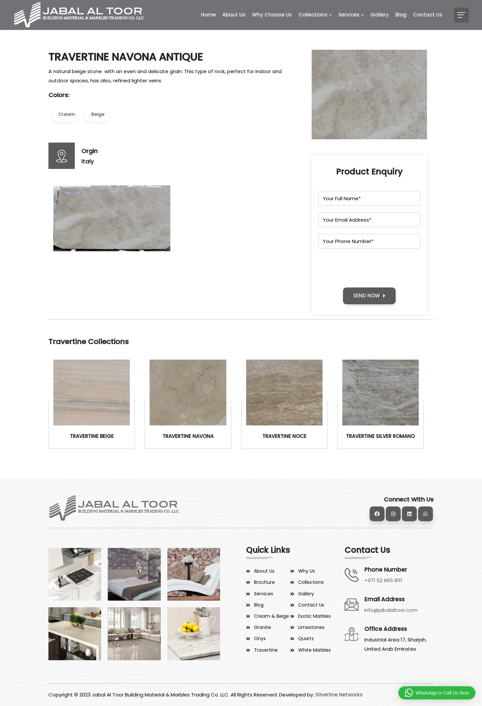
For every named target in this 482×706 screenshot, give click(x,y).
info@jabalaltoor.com (390, 610)
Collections (312, 14)
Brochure (264, 582)
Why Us (306, 571)
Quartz (306, 638)
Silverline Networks (339, 694)
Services (348, 14)
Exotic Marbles (314, 616)
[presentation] (368, 268)
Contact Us (427, 14)
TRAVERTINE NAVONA (187, 436)
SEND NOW (369, 295)
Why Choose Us (272, 14)
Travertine (266, 650)
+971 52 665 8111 (383, 580)
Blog (401, 14)
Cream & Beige (271, 616)
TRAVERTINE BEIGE (92, 436)
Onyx (260, 638)
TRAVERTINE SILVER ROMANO (380, 436)
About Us (233, 14)
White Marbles (314, 650)
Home (208, 14)
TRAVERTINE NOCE (284, 436)
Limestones (311, 627)
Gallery (379, 14)
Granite (262, 627)
